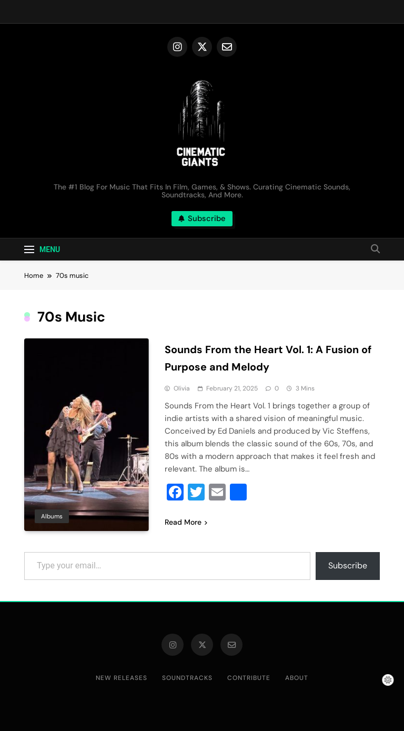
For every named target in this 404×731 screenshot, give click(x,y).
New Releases (121, 678)
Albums (52, 516)
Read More (186, 522)
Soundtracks (187, 678)
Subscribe (347, 565)
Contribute (248, 678)
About (296, 678)
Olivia (182, 388)
